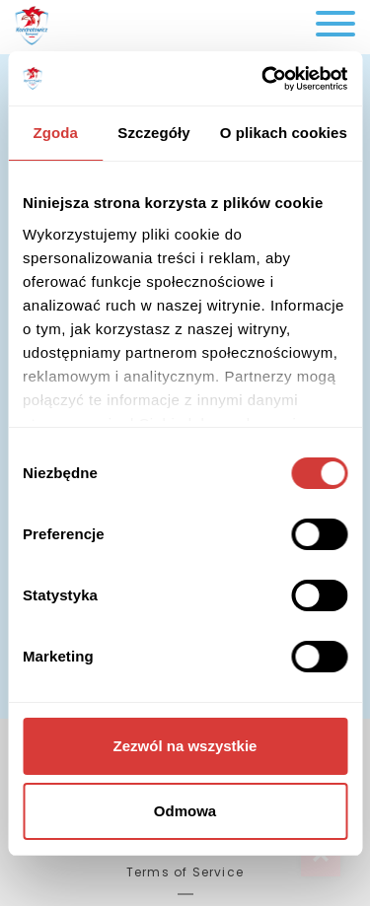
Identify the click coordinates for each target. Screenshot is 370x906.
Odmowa (185, 810)
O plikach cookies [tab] (283, 132)
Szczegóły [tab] (153, 132)
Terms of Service (185, 872)
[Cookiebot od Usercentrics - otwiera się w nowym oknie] (263, 79)
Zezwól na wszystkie (185, 745)
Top (320, 856)
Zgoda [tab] (55, 132)
